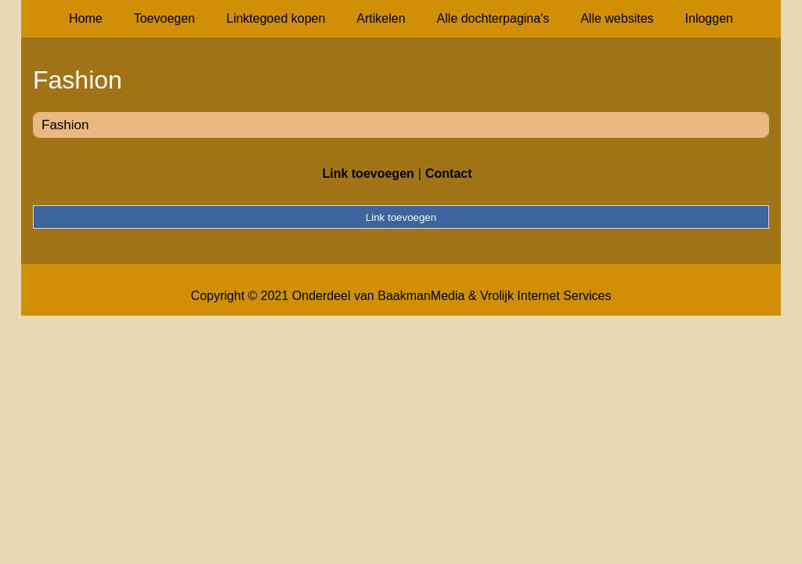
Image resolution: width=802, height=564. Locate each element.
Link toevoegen (368, 173)
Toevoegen (164, 18)
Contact (448, 173)
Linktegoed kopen (275, 18)
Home (86, 18)
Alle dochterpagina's (493, 18)
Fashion (65, 125)
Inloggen (709, 18)
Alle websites (616, 18)
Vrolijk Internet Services (545, 295)
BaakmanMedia (421, 295)
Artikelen (380, 18)
